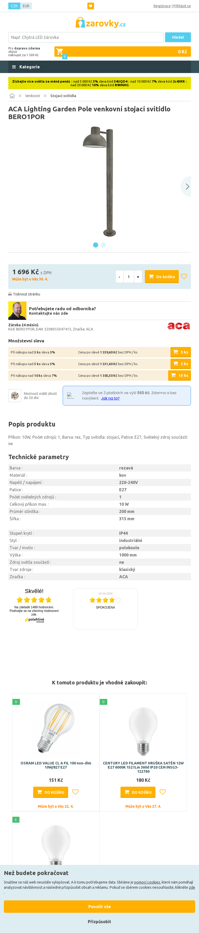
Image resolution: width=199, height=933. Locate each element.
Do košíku (165, 276)
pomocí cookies (147, 882)
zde (192, 887)
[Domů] (12, 95)
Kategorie (29, 66)
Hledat (178, 37)
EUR (26, 6)
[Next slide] (186, 186)
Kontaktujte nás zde (48, 313)
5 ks (184, 363)
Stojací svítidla (63, 96)
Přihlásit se (182, 6)
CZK (14, 6)
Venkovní (32, 96)
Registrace (162, 6)
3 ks (184, 352)
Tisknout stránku (26, 294)
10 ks (183, 375)
